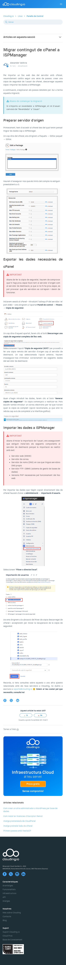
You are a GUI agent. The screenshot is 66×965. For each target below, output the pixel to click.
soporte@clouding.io (22, 689)
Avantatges (8, 885)
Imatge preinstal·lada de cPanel (17, 826)
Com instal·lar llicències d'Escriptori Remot (23, 816)
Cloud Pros (7, 935)
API (4, 897)
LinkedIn (17, 700)
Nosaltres (7, 908)
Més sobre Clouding (12, 912)
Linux (20, 16)
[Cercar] (33, 22)
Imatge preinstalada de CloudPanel (19, 821)
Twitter (11, 700)
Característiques (10, 881)
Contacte (7, 916)
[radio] (26, 715)
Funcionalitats (9, 889)
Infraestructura (9, 893)
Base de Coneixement (12, 939)
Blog (5, 920)
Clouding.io (8, 16)
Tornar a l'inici (11, 729)
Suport (6, 928)
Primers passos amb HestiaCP (17, 830)
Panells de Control (35, 16)
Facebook (4, 700)
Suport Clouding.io (11, 932)
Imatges (6, 901)
